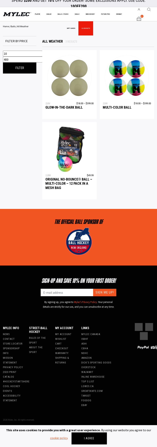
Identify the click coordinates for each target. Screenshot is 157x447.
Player (37, 14)
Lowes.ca (87, 386)
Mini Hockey (90, 14)
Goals (77, 14)
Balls (13, 26)
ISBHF (84, 338)
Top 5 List (87, 381)
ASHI (84, 343)
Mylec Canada (90, 334)
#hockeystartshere (16, 381)
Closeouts (86, 28)
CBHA (84, 348)
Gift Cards (71, 28)
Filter (19, 68)
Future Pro (105, 14)
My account (63, 334)
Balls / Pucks (63, 14)
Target (86, 395)
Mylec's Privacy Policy (85, 302)
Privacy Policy (13, 367)
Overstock (88, 367)
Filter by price (16, 41)
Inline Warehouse (93, 376)
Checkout (61, 348)
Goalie (48, 14)
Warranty (62, 353)
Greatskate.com (92, 390)
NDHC (84, 353)
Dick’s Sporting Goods (96, 362)
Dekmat (119, 14)
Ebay (84, 405)
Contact (9, 338)
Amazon (86, 357)
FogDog (86, 400)
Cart (58, 343)
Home (6, 26)
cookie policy (58, 438)
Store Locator (13, 343)
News (6, 334)
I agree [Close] (89, 438)
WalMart (87, 372)
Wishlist (60, 338)
